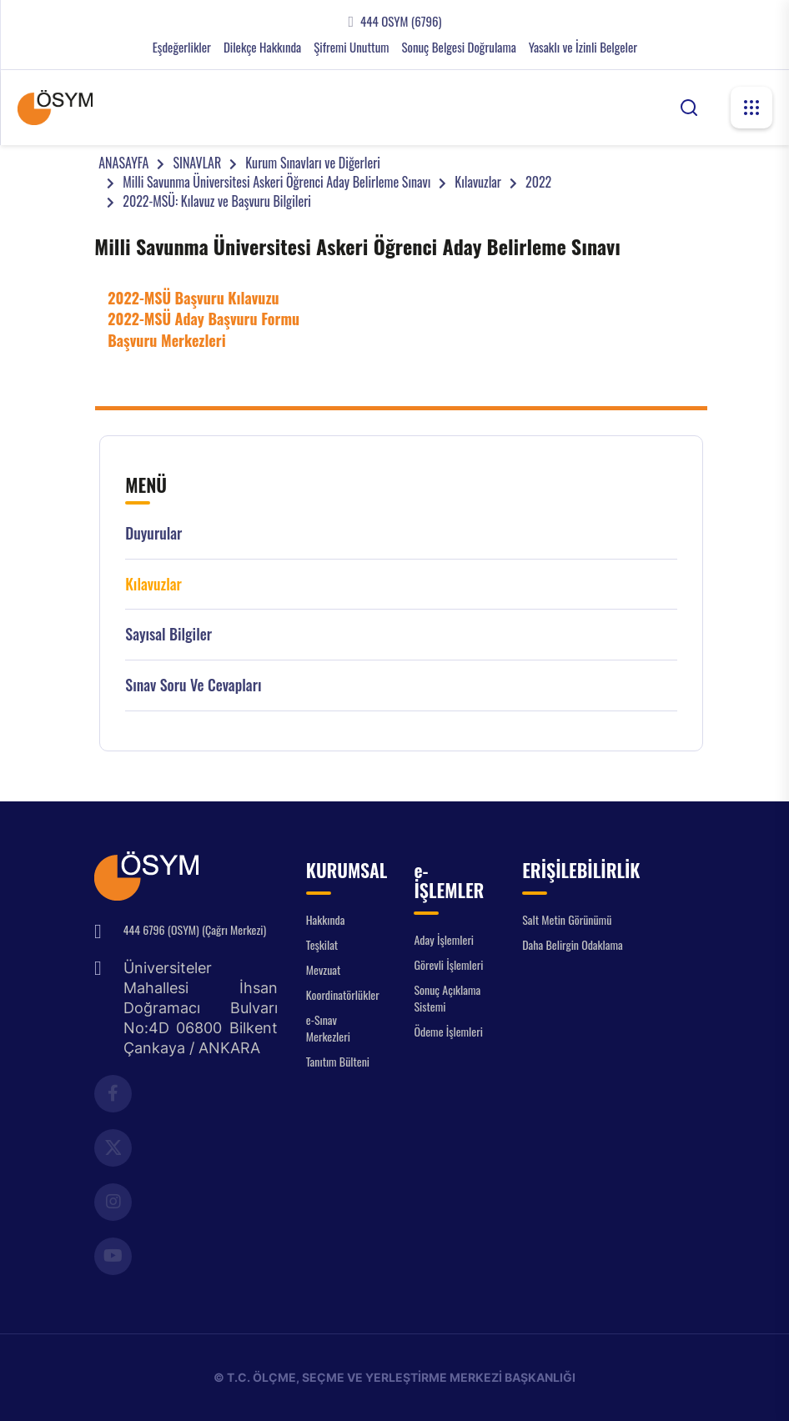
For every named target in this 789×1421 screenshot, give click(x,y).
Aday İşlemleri (444, 939)
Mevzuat (323, 969)
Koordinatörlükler (342, 994)
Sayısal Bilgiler (168, 634)
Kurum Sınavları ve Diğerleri (312, 163)
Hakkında (325, 919)
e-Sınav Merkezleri (328, 1028)
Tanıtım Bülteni (337, 1061)
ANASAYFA (123, 163)
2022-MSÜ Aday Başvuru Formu (203, 318)
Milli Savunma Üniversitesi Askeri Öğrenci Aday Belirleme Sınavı (276, 182)
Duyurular (153, 533)
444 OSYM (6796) (400, 21)
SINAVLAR (197, 163)
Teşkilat (322, 944)
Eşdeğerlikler (182, 47)
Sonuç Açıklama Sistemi (447, 998)
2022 (538, 182)
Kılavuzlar (478, 182)
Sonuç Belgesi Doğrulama (458, 47)
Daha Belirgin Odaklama (572, 944)
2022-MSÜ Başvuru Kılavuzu (193, 298)
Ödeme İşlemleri (448, 1031)
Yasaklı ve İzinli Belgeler (583, 47)
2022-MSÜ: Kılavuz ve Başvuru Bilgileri (217, 201)
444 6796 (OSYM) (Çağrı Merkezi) (194, 929)
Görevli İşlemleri (448, 964)
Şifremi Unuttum (351, 47)
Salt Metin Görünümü (566, 919)
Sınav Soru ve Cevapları (193, 685)
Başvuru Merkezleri (166, 340)
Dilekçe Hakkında (262, 47)
